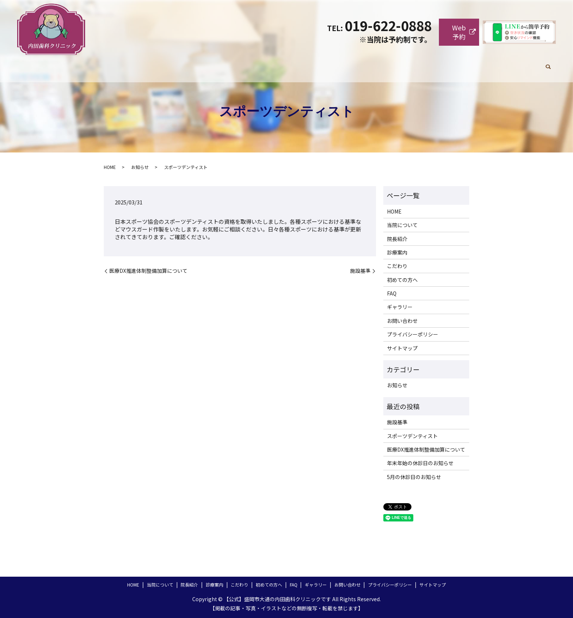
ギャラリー (474, 63)
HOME (213, 63)
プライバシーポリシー (412, 334)
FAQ (441, 63)
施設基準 (360, 270)
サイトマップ (402, 348)
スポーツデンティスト (412, 436)
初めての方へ (405, 63)
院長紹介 (292, 63)
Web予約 (459, 32)
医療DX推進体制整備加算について (148, 270)
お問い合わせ (517, 63)
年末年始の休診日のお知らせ (420, 463)
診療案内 (328, 63)
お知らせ (140, 167)
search (548, 64)
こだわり (364, 63)
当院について (251, 63)
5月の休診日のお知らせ (414, 477)
